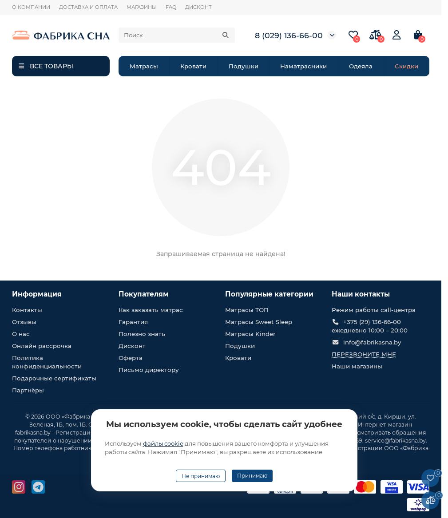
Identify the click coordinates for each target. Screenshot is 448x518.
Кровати (193, 66)
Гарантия (133, 321)
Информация (37, 294)
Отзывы (24, 321)
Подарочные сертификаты (54, 378)
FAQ (171, 7)
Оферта (131, 357)
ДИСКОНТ (198, 7)
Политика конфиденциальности (47, 362)
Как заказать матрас (151, 309)
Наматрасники (303, 66)
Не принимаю (201, 476)
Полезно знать (142, 333)
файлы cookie (163, 443)
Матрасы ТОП (247, 309)
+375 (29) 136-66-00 (372, 321)
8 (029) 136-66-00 (289, 35)
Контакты (27, 309)
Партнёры (28, 390)
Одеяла (361, 66)
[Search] (177, 35)
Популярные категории (269, 294)
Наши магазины (357, 366)
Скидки (406, 66)
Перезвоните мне (364, 354)
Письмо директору (149, 369)
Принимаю (252, 475)
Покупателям (144, 294)
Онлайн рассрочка (41, 345)
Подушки (243, 66)
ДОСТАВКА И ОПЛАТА (88, 7)
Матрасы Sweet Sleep (258, 321)
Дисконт (132, 345)
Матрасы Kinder (250, 333)
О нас (21, 333)
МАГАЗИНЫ (142, 7)
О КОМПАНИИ (31, 7)
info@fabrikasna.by (372, 342)
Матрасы (144, 66)
